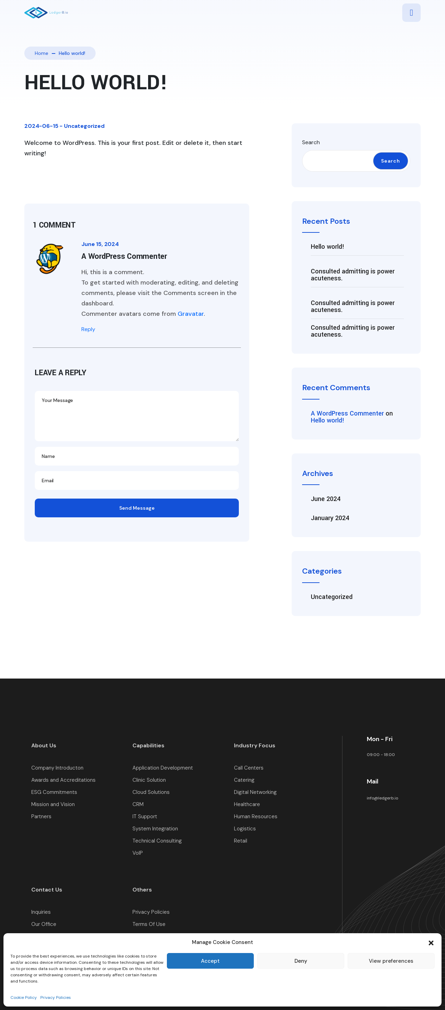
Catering (244, 780)
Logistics (245, 828)
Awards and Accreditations (63, 780)
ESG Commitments (54, 792)
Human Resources (255, 816)
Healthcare (247, 804)
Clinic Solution (149, 780)
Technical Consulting (157, 841)
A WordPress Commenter (347, 413)
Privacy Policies (151, 912)
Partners (41, 816)
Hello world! (328, 246)
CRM (138, 804)
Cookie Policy (148, 936)
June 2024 (325, 498)
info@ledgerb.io (382, 798)
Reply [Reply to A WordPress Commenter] (88, 329)
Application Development (162, 768)
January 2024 (330, 518)
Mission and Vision (53, 804)
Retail (240, 841)
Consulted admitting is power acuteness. (353, 275)
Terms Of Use (148, 924)
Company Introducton (57, 768)
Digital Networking (255, 792)
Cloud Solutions (151, 792)
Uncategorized (84, 126)
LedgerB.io (410, 983)
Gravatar (191, 314)
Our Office (43, 924)
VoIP (137, 853)
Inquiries (41, 912)
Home (41, 53)
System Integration (155, 828)
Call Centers (249, 768)
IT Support (144, 816)
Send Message (137, 508)
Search (311, 142)
